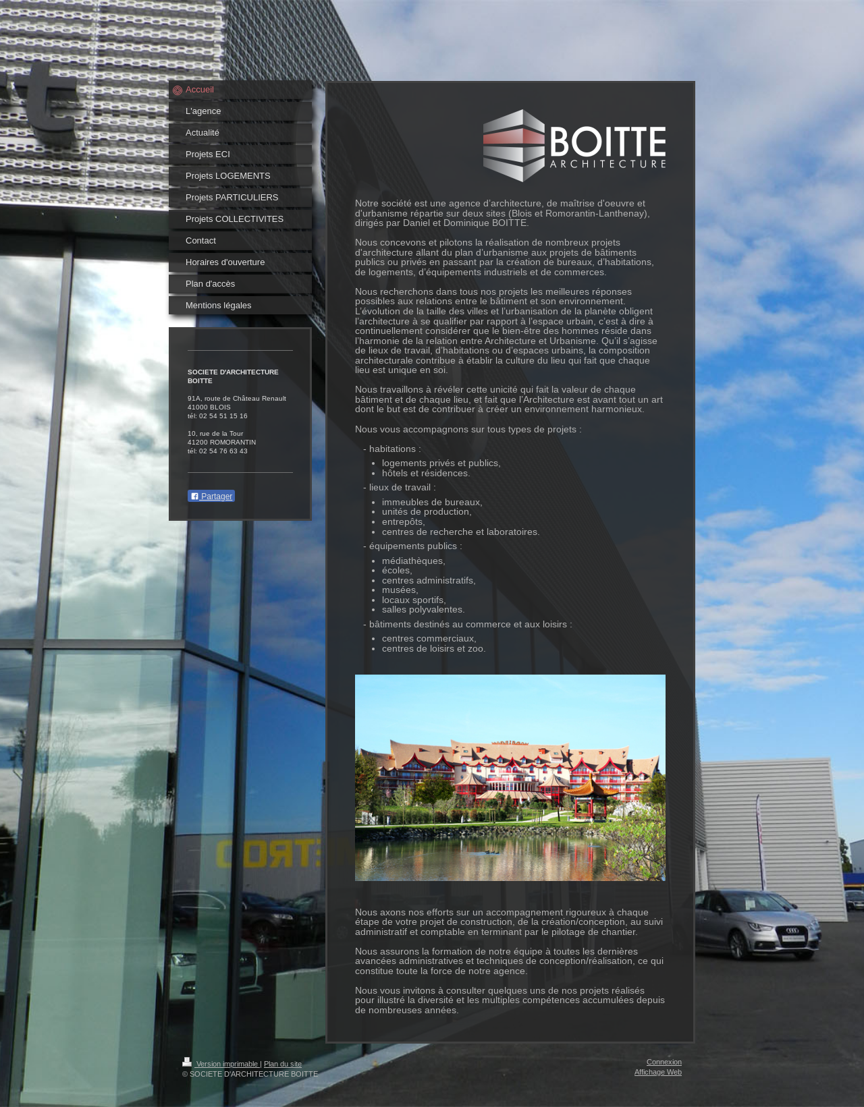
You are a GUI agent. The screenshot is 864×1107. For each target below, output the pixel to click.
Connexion (664, 1062)
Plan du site (283, 1064)
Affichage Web (658, 1072)
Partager (211, 496)
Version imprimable (221, 1064)
